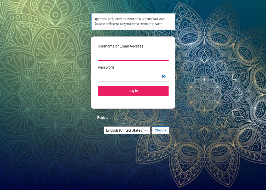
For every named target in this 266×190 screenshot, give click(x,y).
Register (103, 118)
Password (106, 67)
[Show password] (163, 76)
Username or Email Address (120, 46)
